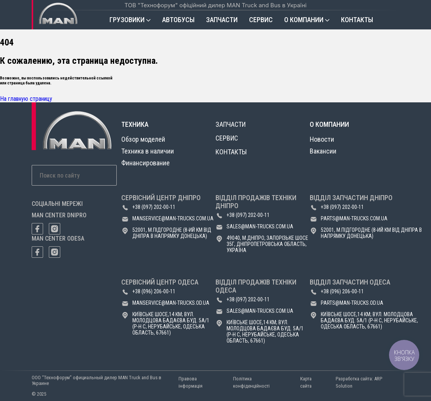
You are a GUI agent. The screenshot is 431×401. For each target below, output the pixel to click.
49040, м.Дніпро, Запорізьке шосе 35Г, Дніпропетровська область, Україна (267, 244)
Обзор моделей (143, 139)
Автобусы (178, 20)
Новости (322, 139)
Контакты (357, 20)
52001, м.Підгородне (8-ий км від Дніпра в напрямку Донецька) (171, 233)
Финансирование (145, 163)
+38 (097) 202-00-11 (153, 207)
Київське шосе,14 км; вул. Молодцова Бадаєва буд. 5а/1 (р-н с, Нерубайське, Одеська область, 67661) (170, 323)
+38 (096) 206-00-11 (153, 291)
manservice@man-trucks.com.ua (173, 218)
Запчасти (222, 20)
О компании (303, 20)
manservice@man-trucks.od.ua (170, 303)
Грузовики (127, 20)
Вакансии (323, 151)
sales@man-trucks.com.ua (260, 226)
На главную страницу (26, 98)
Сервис (261, 20)
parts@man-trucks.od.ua (352, 303)
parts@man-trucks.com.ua (354, 218)
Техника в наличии (147, 151)
